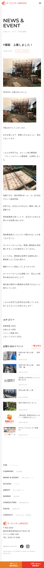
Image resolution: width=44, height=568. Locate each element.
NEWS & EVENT (18, 478)
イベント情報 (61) (10, 333)
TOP (11, 465)
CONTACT (17, 515)
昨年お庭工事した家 (26, 390)
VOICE (11, 509)
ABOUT (13, 490)
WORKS (11, 496)
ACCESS (11, 484)
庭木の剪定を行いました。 (28, 403)
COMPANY (12, 471)
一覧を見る (36, 346)
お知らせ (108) (9, 329)
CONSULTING (16, 502)
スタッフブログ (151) (12, 337)
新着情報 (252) (9, 326)
